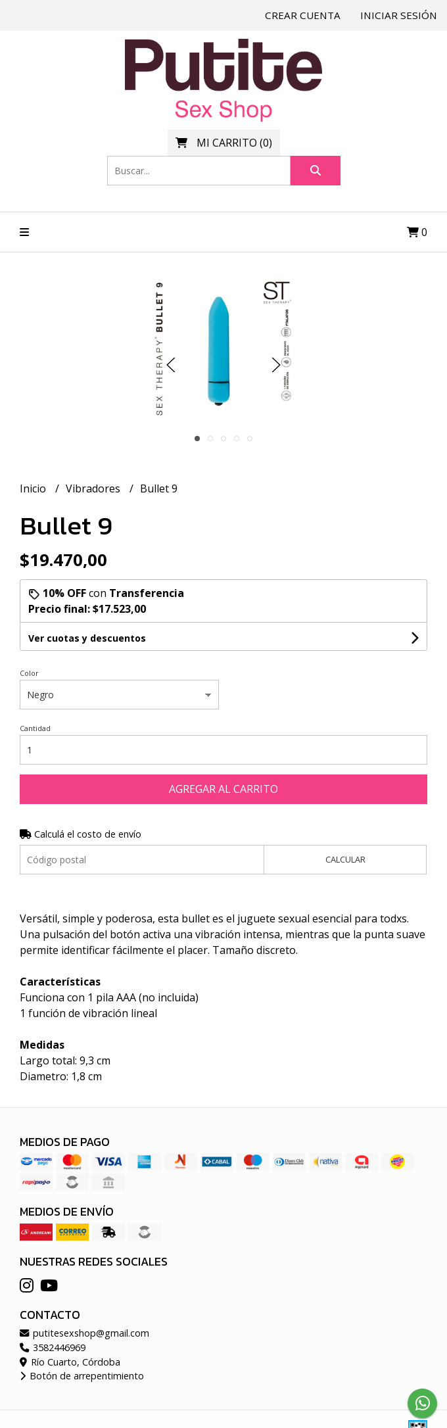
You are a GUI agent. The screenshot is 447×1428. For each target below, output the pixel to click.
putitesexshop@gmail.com (84, 1333)
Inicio (34, 488)
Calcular (345, 859)
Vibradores (94, 488)
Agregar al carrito (223, 789)
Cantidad (35, 728)
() (224, 142)
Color (29, 673)
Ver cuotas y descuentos (87, 638)
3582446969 (52, 1347)
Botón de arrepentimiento (82, 1375)
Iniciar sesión (398, 15)
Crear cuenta (303, 15)
